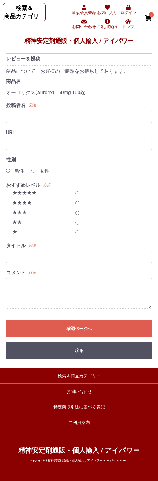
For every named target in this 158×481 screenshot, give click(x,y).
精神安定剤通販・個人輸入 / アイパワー (79, 40)
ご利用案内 (79, 422)
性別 (11, 159)
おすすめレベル (23, 185)
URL (10, 132)
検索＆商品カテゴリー (79, 375)
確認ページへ (79, 328)
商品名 (13, 81)
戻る (79, 350)
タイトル (16, 245)
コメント (16, 273)
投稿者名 (16, 105)
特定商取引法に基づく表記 (79, 406)
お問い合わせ (79, 391)
